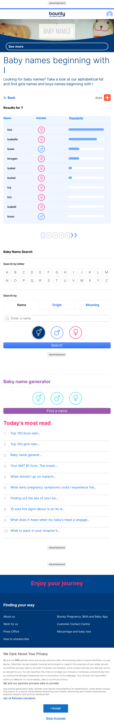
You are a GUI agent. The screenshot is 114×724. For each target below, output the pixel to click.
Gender (41, 118)
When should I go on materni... (33, 476)
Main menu (57, 19)
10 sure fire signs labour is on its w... (37, 509)
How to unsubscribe (16, 639)
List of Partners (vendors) (19, 704)
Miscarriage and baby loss (74, 631)
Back (9, 98)
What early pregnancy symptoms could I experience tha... (53, 487)
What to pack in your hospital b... (35, 531)
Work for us (10, 624)
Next (72, 235)
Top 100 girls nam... (24, 444)
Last (76, 235)
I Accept (55, 714)
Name (7, 118)
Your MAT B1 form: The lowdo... (33, 466)
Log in (108, 11)
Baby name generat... (26, 455)
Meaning (92, 305)
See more (15, 46)
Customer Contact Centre (73, 624)
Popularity (76, 118)
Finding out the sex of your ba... (34, 498)
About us (9, 616)
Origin (57, 305)
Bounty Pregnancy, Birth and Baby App (82, 616)
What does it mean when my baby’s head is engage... (50, 520)
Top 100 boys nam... (25, 433)
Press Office (11, 631)
